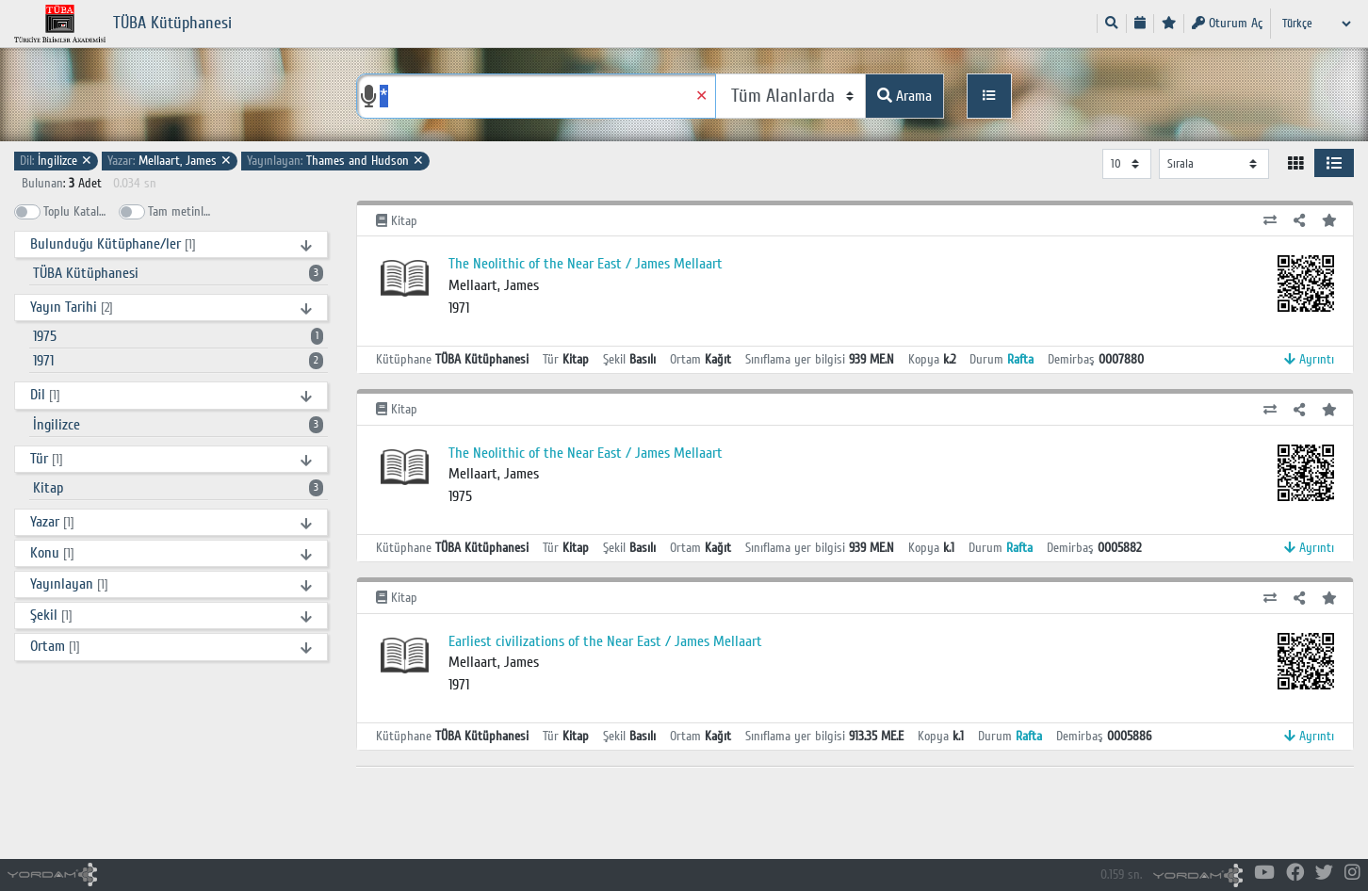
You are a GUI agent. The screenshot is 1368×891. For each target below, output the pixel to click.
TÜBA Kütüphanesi (178, 273)
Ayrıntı (1309, 359)
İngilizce (56, 161)
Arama (904, 96)
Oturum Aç (1227, 23)
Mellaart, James (169, 161)
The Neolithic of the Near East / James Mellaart (585, 263)
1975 (178, 336)
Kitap (178, 487)
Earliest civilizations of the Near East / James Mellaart (605, 641)
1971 (178, 360)
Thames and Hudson (335, 161)
